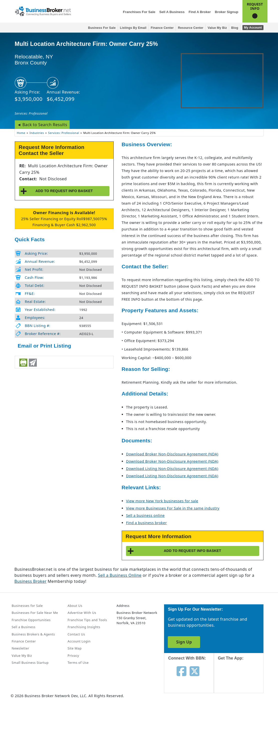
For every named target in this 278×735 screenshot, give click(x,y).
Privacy (73, 655)
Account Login (79, 641)
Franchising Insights (84, 627)
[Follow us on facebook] (181, 671)
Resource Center (190, 28)
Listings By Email (133, 28)
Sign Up (184, 642)
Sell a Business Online (120, 575)
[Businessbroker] (43, 11)
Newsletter (20, 648)
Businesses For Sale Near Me (35, 612)
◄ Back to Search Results (42, 124)
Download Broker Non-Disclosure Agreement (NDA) (172, 454)
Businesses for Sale (27, 605)
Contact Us (76, 634)
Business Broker (31, 581)
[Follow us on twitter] (194, 671)
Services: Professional (31, 113)
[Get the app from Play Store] (242, 715)
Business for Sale (102, 28)
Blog (234, 28)
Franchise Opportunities (31, 620)
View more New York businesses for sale (162, 501)
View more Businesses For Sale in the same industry (172, 508)
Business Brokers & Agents (33, 634)
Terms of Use (78, 662)
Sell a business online (145, 515)
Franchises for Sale (139, 12)
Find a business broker (146, 522)
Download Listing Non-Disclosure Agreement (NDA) (172, 468)
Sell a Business (172, 12)
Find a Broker (200, 12)
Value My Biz (217, 28)
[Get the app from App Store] (242, 681)
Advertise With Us (82, 612)
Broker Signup (226, 12)
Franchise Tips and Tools (87, 620)
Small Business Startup (30, 662)
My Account (253, 27)
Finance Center (162, 28)
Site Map (75, 648)
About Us (75, 605)
